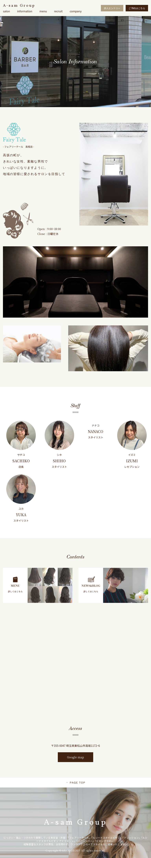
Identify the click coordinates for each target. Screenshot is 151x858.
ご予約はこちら (137, 8)
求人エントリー (112, 8)
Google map (75, 757)
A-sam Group (19, 5)
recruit (58, 11)
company (76, 11)
